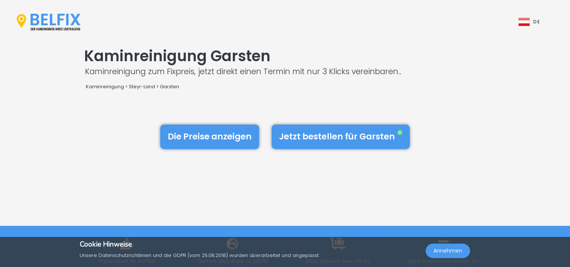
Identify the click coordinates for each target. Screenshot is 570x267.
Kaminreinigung (105, 86)
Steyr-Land (142, 86)
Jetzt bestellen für (340, 136)
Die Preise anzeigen (210, 136)
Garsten (169, 86)
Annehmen (447, 250)
